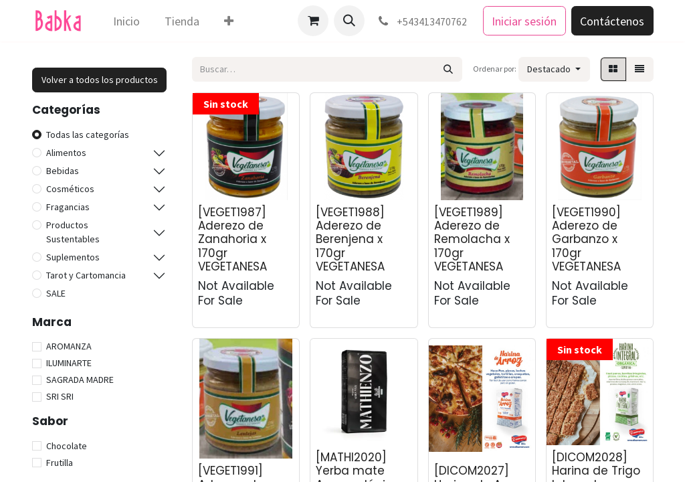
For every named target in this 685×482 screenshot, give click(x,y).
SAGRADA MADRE (80, 380)
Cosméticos (70, 189)
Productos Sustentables (73, 232)
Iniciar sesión (524, 21)
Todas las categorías (87, 135)
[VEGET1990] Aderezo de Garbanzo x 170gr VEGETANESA (586, 239)
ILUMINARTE (69, 363)
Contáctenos (612, 21)
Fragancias (68, 207)
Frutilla (59, 463)
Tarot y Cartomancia (86, 275)
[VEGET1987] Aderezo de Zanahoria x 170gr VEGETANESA (232, 239)
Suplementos (73, 257)
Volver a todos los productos (99, 80)
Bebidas (62, 171)
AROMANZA (69, 346)
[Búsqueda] (448, 69)
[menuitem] (127, 21)
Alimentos (66, 153)
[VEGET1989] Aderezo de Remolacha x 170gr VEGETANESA (472, 239)
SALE (56, 293)
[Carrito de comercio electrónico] (313, 20)
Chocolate (66, 446)
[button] (349, 20)
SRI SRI (60, 396)
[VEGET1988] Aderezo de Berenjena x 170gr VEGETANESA (350, 239)
